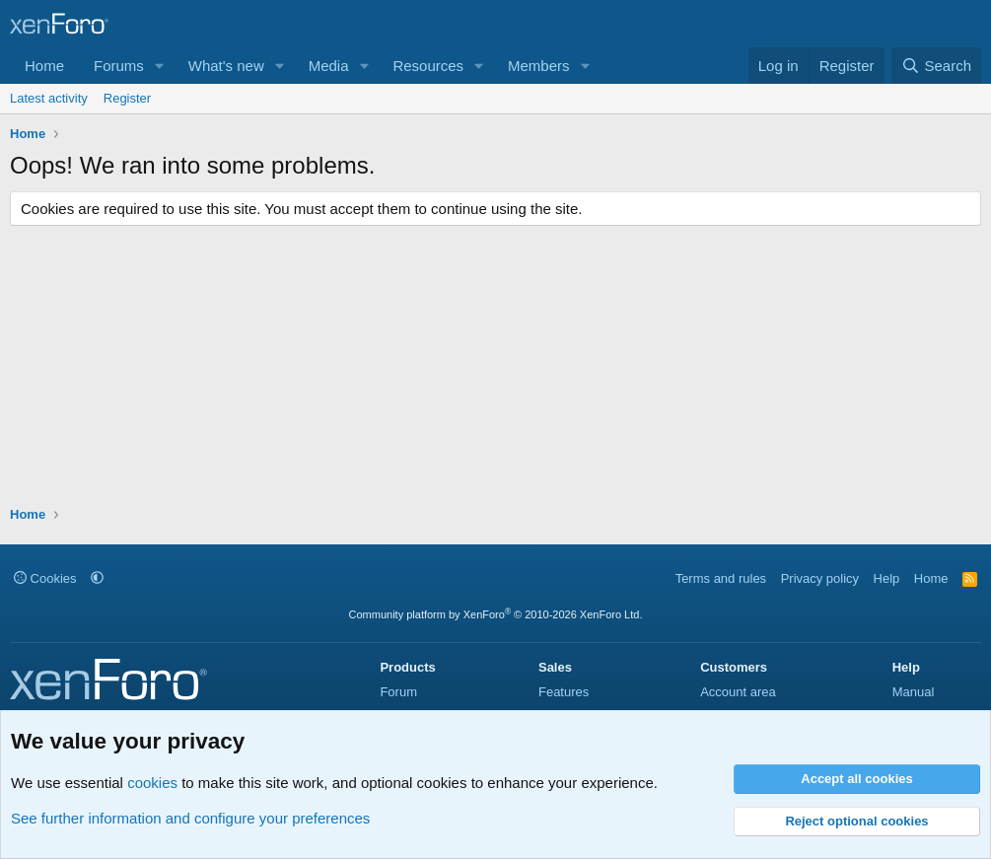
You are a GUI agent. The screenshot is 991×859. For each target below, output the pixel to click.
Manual (913, 691)
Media (329, 65)
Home (44, 65)
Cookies (45, 578)
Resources (427, 65)
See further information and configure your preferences (190, 818)
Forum (398, 691)
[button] (160, 65)
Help (887, 578)
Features (563, 691)
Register (127, 98)
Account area (738, 691)
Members (539, 65)
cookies (152, 782)
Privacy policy (820, 578)
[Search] (936, 65)
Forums (119, 65)
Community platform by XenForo (496, 614)
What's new (226, 65)
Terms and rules (720, 578)
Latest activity (49, 98)
